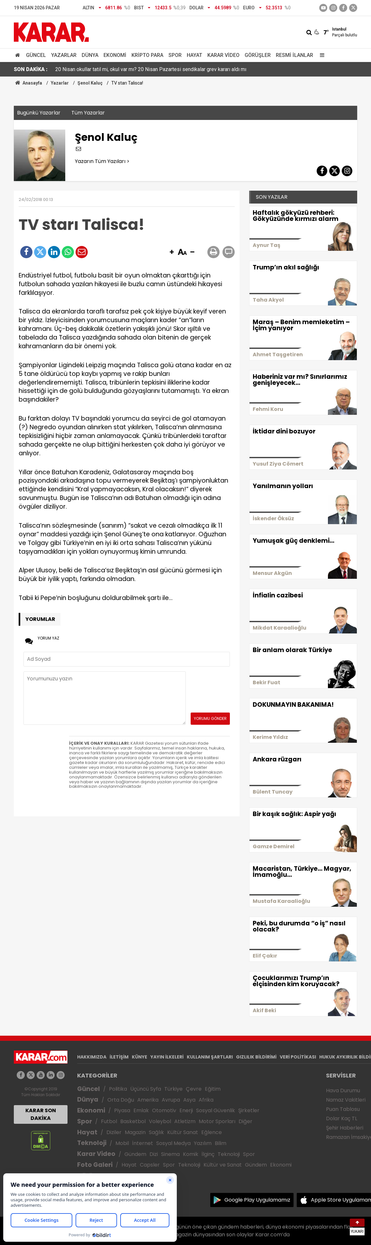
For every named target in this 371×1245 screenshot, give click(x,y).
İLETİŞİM (119, 1057)
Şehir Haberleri (344, 1127)
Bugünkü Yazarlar (38, 112)
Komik (190, 1154)
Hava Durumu (343, 1090)
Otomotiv (164, 1110)
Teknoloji (91, 1143)
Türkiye (173, 1089)
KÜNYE (139, 1057)
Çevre (194, 1089)
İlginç (208, 1154)
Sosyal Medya (173, 1143)
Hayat (194, 55)
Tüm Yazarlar (88, 112)
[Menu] (320, 55)
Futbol (109, 1121)
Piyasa (122, 1110)
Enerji (186, 1110)
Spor (175, 55)
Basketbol (133, 1121)
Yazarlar (64, 55)
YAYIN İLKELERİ (167, 1057)
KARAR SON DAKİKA (40, 1114)
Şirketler (248, 1110)
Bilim (220, 1143)
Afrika (206, 1100)
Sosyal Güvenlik (215, 1110)
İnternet (142, 1143)
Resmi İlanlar (294, 55)
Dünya (90, 55)
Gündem (135, 1154)
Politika (118, 1089)
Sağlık (156, 1132)
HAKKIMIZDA (91, 1057)
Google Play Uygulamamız (257, 1200)
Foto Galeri (95, 1164)
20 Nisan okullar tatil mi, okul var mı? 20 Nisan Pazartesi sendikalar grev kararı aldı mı (150, 69)
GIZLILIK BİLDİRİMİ (256, 1057)
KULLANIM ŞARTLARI (210, 1057)
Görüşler (258, 55)
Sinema (170, 1154)
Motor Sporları (217, 1121)
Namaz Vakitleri (346, 1100)
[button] (171, 252)
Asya (189, 1100)
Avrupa (171, 1100)
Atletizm (184, 1121)
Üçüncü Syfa (145, 1089)
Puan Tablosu (343, 1109)
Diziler (114, 1132)
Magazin (135, 1132)
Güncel (36, 55)
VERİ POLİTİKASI (298, 1057)
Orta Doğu (120, 1100)
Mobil (122, 1143)
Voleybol (160, 1121)
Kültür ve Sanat (223, 1164)
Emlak (141, 1110)
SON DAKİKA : (31, 69)
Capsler (150, 1164)
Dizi (153, 1154)
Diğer (245, 1121)
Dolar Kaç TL (341, 1118)
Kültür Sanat (182, 1132)
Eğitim (213, 1089)
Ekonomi (115, 55)
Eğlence (211, 1132)
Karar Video (223, 55)
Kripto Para (147, 55)
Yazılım (203, 1143)
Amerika (147, 1100)
